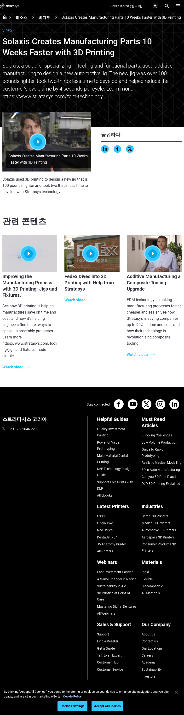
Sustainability (152, 669)
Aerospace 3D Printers (158, 537)
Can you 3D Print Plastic (159, 477)
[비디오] (56, 17)
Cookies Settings (72, 706)
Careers (147, 655)
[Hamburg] (178, 6)
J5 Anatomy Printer (111, 544)
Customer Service (110, 669)
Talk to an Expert (109, 655)
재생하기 (46, 141)
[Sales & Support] (117, 626)
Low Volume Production (159, 442)
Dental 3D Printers (155, 516)
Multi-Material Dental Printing (112, 459)
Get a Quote (106, 648)
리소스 (21, 17)
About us (148, 634)
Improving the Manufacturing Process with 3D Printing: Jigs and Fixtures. (29, 286)
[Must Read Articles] (162, 424)
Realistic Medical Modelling (161, 462)
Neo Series (105, 530)
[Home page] (3, 18)
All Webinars (106, 613)
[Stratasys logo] (9, 6)
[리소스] (33, 17)
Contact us (150, 641)
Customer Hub (108, 662)
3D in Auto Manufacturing (161, 470)
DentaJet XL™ (107, 537)
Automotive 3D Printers (159, 530)
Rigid (145, 572)
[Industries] (162, 508)
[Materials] (162, 564)
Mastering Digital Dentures (116, 606)
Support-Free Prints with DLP (115, 485)
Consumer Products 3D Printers (159, 547)
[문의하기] (155, 6)
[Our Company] (162, 626)
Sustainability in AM (111, 586)
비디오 (44, 17)
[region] (92, 700)
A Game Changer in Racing (117, 579)
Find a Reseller (107, 641)
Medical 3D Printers (156, 523)
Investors (148, 676)
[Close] (176, 692)
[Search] (166, 6)
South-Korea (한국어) (127, 6)
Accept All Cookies (107, 706)
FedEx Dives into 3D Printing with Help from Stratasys (89, 283)
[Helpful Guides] (117, 421)
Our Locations (152, 648)
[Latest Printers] (117, 508)
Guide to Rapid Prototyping (152, 452)
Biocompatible (152, 586)
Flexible (147, 579)
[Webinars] (117, 564)
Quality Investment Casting (111, 432)
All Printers (105, 551)
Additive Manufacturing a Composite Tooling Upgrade (154, 283)
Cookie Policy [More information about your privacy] (72, 696)
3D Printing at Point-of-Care (114, 596)
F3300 (102, 516)
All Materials (151, 593)
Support (103, 634)
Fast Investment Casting (115, 572)
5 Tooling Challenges (157, 435)
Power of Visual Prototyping (108, 445)
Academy (148, 662)
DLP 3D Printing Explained (161, 484)
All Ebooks (104, 495)
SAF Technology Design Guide (114, 472)
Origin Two (105, 523)
